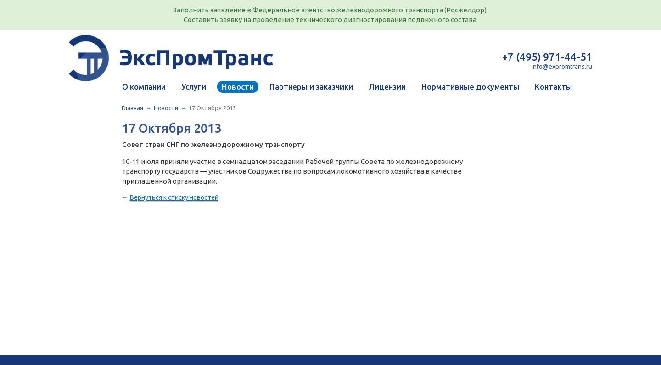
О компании (144, 86)
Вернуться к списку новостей (174, 197)
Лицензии (387, 86)
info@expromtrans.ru (562, 66)
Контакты (553, 86)
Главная (132, 108)
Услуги (193, 86)
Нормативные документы (470, 86)
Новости (238, 86)
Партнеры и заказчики (311, 86)
